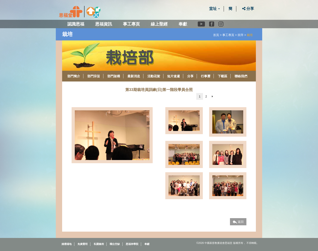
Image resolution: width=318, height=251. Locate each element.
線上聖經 (159, 24)
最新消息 (133, 76)
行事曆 (205, 76)
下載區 (222, 76)
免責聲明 (82, 244)
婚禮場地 (66, 244)
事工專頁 (228, 35)
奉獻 (183, 24)
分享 (248, 9)
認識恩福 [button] (75, 24)
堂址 (214, 9)
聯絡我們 (241, 76)
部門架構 (113, 76)
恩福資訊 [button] (103, 24)
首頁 (216, 35)
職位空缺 (115, 244)
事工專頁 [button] (131, 24)
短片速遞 (173, 76)
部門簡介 (73, 76)
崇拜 (240, 35)
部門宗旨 (93, 76)
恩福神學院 (132, 244)
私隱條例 (99, 244)
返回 (238, 222)
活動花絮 (153, 76)
